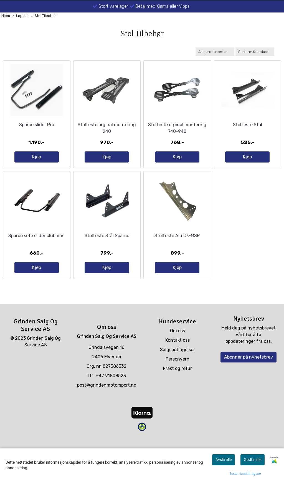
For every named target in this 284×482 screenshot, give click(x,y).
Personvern (177, 379)
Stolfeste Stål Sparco (107, 255)
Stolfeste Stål (247, 134)
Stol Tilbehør (43, 16)
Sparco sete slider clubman (36, 255)
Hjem (5, 16)
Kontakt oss (177, 360)
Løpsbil (20, 16)
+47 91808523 (111, 395)
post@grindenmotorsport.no (106, 405)
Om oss (177, 350)
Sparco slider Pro (36, 134)
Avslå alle (223, 459)
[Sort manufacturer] (215, 51)
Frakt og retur (177, 388)
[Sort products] (254, 51)
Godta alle (252, 459)
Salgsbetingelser (177, 369)
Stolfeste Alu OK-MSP (177, 255)
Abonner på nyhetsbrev (248, 377)
